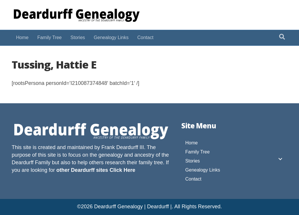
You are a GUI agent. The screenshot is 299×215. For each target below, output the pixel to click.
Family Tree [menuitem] (197, 151)
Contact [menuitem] (193, 178)
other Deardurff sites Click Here (95, 170)
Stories (77, 37)
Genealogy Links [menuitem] (202, 169)
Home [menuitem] (191, 142)
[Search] (282, 37)
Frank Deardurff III (122, 147)
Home (22, 37)
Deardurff (23, 162)
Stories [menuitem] (192, 160)
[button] (280, 159)
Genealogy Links (111, 37)
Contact (145, 37)
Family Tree (49, 37)
